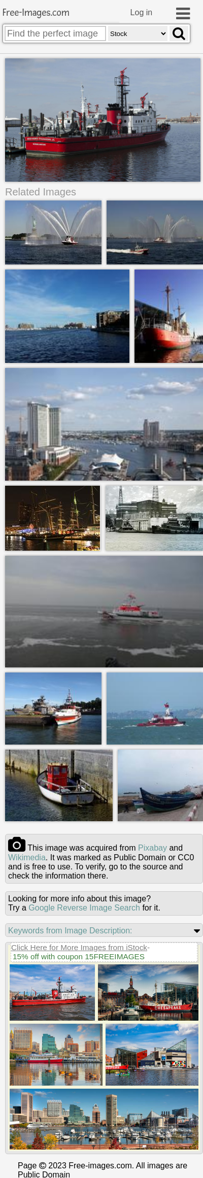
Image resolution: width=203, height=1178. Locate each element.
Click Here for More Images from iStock (79, 947)
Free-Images (36, 13)
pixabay (152, 848)
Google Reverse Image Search (84, 907)
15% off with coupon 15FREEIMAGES (79, 956)
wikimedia (27, 857)
